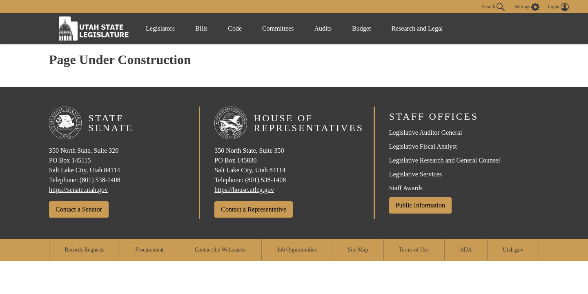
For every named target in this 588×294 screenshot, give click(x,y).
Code (235, 28)
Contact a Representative (253, 209)
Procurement (149, 250)
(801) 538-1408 (100, 179)
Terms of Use (414, 250)
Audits (323, 28)
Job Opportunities (297, 250)
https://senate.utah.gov (78, 189)
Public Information (420, 205)
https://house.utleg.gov (244, 189)
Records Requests (84, 250)
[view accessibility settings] (527, 7)
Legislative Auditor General (425, 132)
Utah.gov (513, 250)
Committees (278, 28)
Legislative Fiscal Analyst (423, 146)
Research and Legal (417, 28)
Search (493, 7)
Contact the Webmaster (220, 250)
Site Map (358, 250)
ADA (466, 250)
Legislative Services (415, 174)
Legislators (160, 28)
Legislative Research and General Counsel (444, 160)
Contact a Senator (79, 209)
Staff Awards (406, 188)
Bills (201, 28)
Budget (361, 28)
